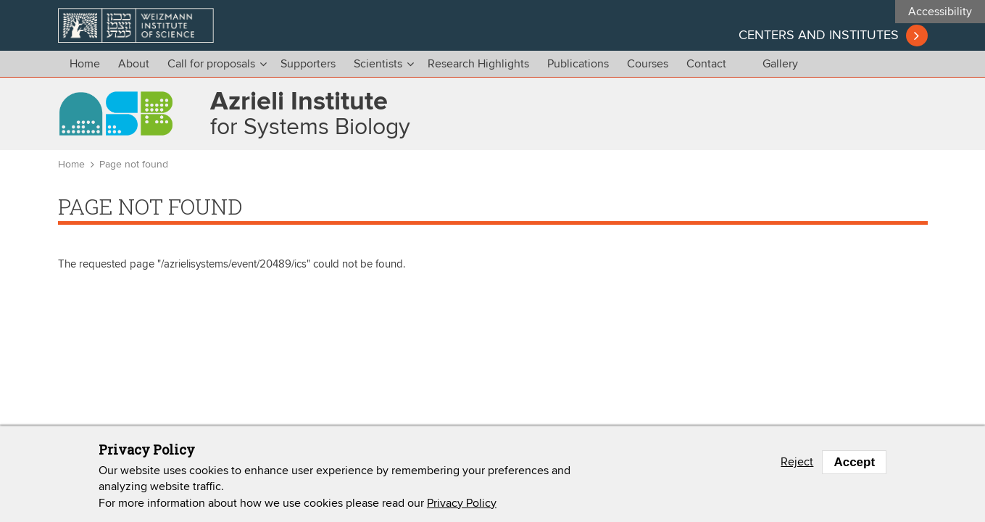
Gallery (780, 64)
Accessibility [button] (940, 11)
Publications (578, 64)
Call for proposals (211, 64)
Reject (797, 462)
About (133, 64)
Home (85, 64)
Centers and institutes (819, 36)
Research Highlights (478, 64)
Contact (706, 64)
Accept (854, 462)
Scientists (378, 64)
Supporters (308, 64)
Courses (647, 64)
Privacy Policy (461, 503)
